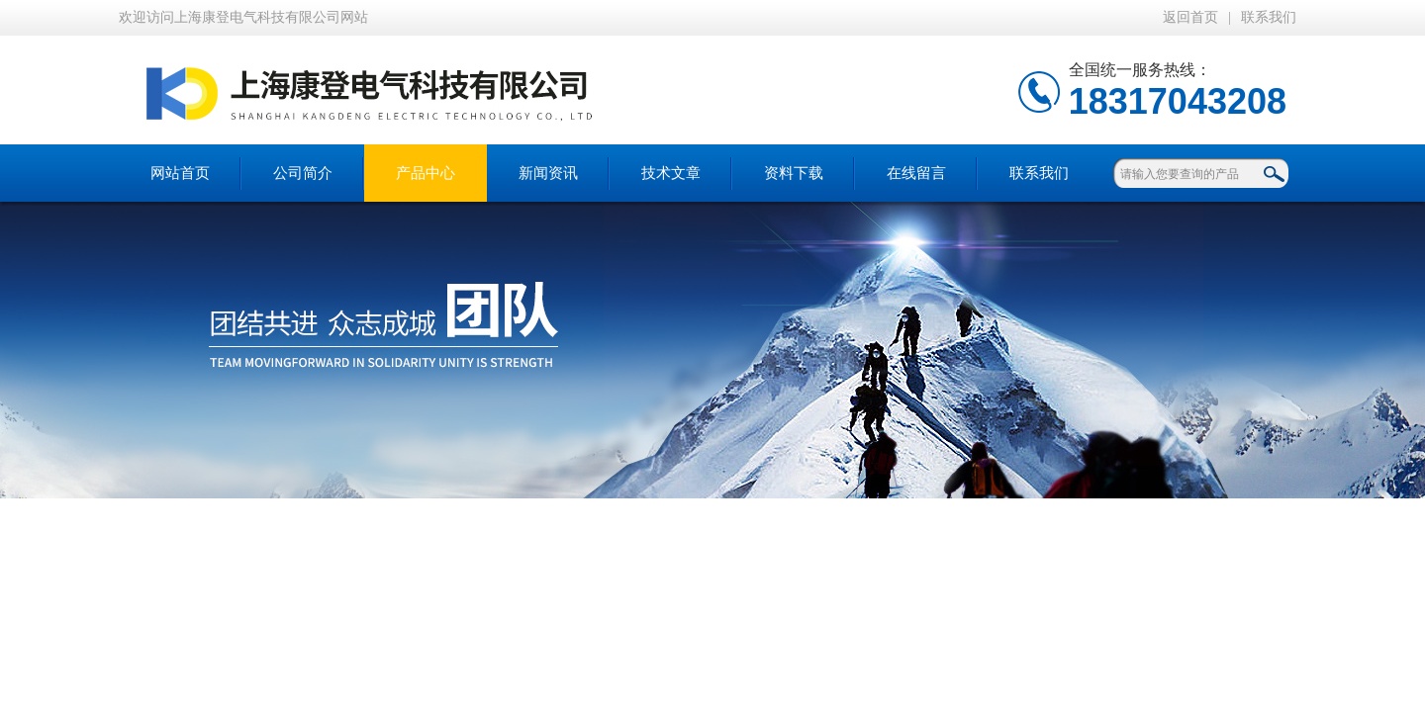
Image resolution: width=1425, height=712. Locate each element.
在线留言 (916, 173)
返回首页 (1190, 17)
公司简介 (302, 173)
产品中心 (425, 173)
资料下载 (793, 173)
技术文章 (671, 173)
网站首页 (180, 173)
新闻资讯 (548, 173)
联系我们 (1268, 17)
